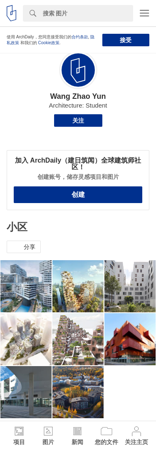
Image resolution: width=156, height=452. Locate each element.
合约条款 (80, 37)
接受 (125, 40)
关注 (78, 120)
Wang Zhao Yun (78, 96)
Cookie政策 (48, 42)
